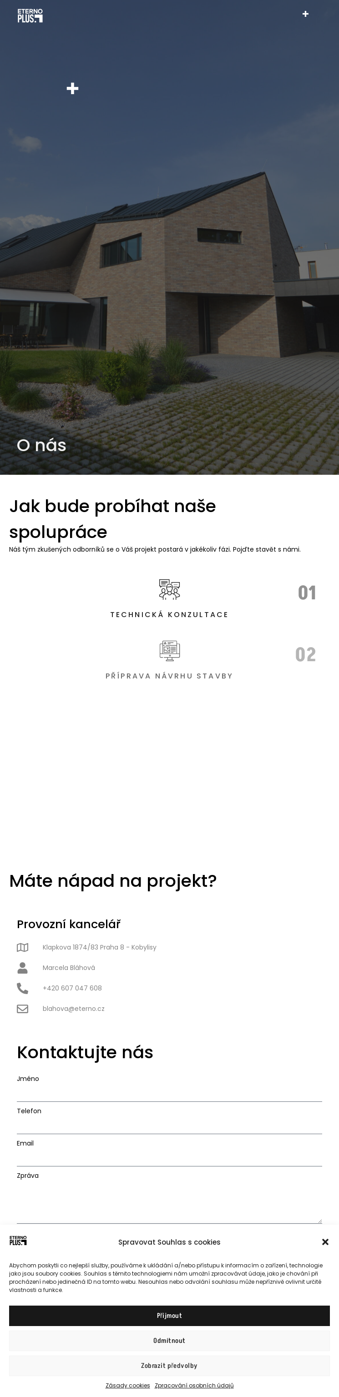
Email (25, 1143)
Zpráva (28, 1175)
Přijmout (169, 1316)
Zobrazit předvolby (169, 1366)
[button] (325, 1241)
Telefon (29, 1111)
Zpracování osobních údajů (194, 1385)
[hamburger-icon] (305, 15)
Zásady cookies (128, 1385)
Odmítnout (169, 1341)
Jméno (28, 1078)
